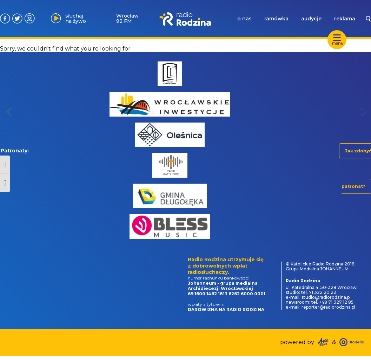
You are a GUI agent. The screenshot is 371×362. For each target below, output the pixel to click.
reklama (344, 18)
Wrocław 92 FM (127, 18)
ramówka (276, 18)
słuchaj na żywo (75, 18)
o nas (244, 18)
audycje (311, 18)
